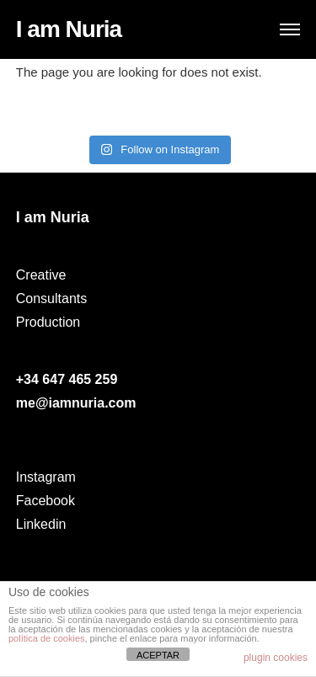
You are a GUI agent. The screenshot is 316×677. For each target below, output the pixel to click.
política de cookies (46, 638)
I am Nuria (68, 29)
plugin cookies (276, 658)
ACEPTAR (158, 655)
